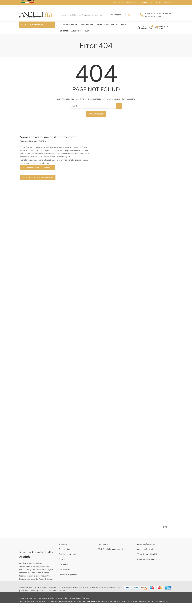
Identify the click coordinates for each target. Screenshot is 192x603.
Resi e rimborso (65, 549)
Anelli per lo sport (145, 549)
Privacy (62, 559)
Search (129, 15)
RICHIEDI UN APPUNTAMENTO (37, 167)
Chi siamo (63, 544)
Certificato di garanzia (68, 574)
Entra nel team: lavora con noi (150, 559)
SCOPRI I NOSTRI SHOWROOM (38, 177)
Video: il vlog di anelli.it (147, 554)
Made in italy (64, 569)
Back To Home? (96, 114)
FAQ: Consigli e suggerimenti (110, 549)
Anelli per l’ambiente (146, 544)
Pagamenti (103, 544)
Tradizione (63, 564)
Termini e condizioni (67, 554)
